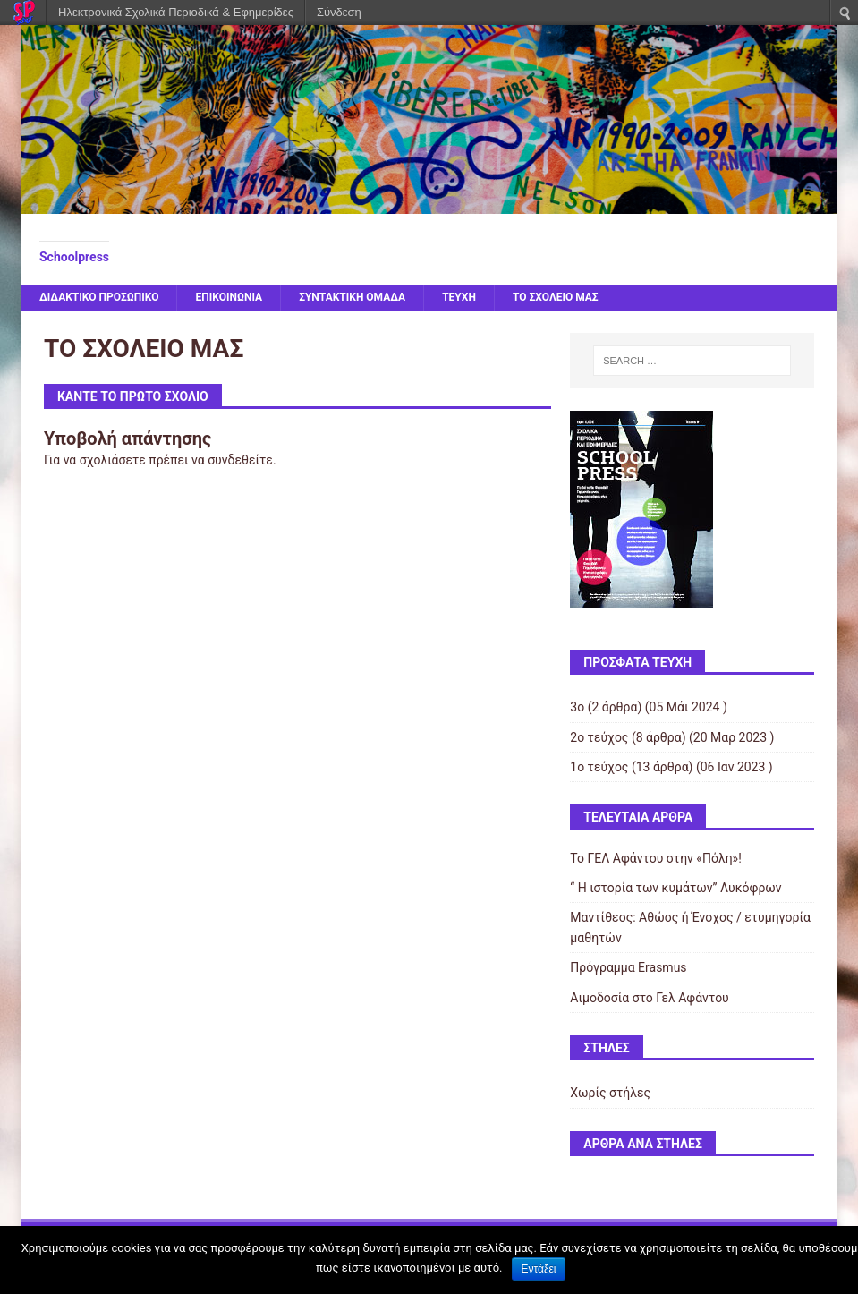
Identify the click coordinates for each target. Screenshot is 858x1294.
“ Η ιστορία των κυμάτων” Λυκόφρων (675, 888)
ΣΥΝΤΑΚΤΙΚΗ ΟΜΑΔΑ (352, 297)
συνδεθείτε (240, 460)
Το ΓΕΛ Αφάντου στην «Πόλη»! (655, 858)
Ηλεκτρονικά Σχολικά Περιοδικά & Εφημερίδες (175, 12)
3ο (577, 707)
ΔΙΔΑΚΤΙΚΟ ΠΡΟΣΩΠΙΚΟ (99, 297)
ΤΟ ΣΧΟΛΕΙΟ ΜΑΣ (556, 297)
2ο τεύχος (599, 737)
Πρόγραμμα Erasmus (628, 967)
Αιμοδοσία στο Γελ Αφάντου (649, 998)
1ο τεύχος (599, 767)
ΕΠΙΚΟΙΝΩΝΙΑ (228, 297)
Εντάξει (539, 1269)
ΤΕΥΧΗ (459, 297)
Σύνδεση (339, 12)
